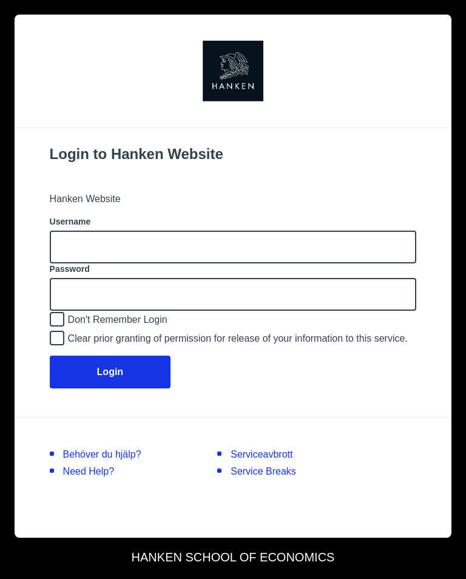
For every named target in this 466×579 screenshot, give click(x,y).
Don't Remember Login (117, 319)
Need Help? (89, 471)
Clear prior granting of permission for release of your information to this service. (238, 338)
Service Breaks (263, 471)
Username (70, 221)
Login (110, 372)
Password (70, 269)
